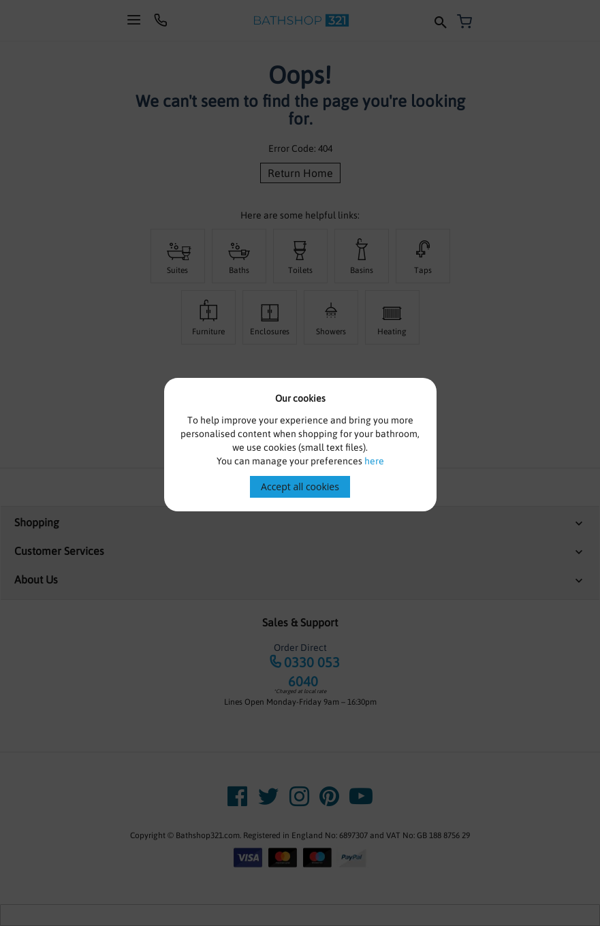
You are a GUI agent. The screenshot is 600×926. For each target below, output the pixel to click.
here (374, 461)
